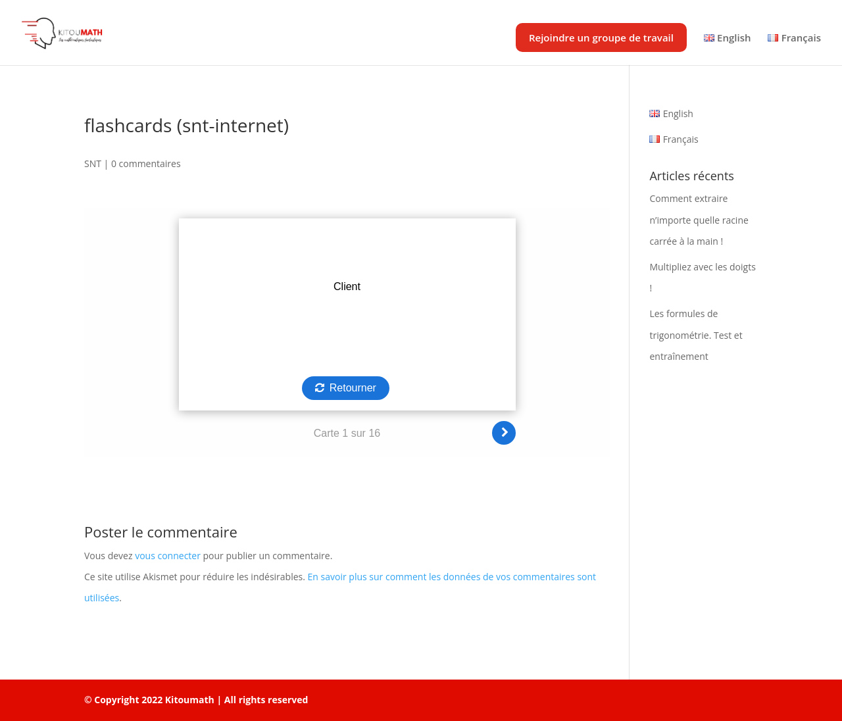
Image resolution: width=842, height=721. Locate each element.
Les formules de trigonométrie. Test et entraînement (695, 334)
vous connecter (168, 555)
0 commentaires (146, 163)
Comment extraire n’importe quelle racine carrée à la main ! (698, 219)
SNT (92, 163)
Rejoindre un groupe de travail (601, 37)
